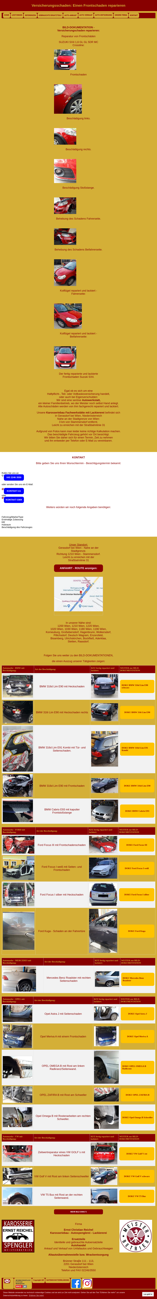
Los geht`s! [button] (148, 1294)
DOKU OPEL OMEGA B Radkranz (134, 1067)
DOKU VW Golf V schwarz (137, 1176)
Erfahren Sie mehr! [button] (36, 1295)
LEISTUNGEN (17, 15)
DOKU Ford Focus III (136, 845)
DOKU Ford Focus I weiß (137, 868)
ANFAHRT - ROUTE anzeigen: (78, 568)
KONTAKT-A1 (14, 491)
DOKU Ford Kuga (136, 931)
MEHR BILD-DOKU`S (78, 1212)
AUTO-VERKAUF (86, 15)
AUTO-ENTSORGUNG (103, 15)
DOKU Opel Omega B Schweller (137, 1117)
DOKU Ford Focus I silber (136, 894)
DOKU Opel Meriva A (137, 1036)
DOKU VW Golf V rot (136, 1154)
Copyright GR (38, 1280)
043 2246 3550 (13, 477)
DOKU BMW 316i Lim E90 (137, 712)
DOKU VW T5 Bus (137, 1196)
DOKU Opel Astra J (137, 1014)
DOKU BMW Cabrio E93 (137, 811)
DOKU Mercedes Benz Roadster (133, 979)
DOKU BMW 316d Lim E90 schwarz (135, 686)
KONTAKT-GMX (14, 500)
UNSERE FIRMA (121, 15)
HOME (6, 15)
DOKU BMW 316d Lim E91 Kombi (135, 749)
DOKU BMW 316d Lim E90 (137, 786)
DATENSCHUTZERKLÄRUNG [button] (57, 1280)
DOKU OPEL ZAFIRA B (137, 1095)
